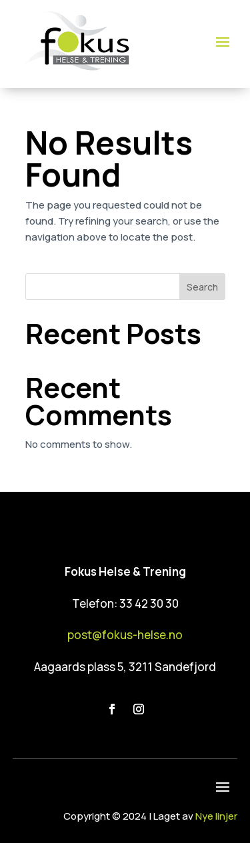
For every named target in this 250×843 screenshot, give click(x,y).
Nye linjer (216, 816)
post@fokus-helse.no (125, 634)
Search (202, 287)
